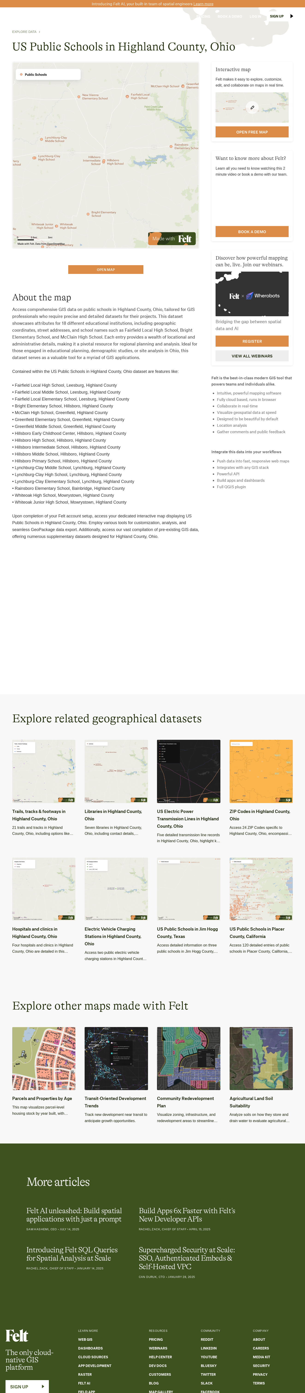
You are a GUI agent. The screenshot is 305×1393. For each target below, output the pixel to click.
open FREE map (252, 132)
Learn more (203, 3)
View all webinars (252, 356)
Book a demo (252, 231)
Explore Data (24, 32)
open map (106, 269)
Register (252, 341)
